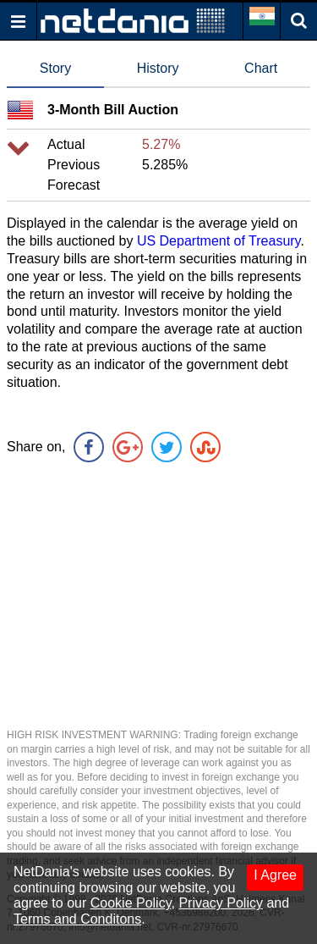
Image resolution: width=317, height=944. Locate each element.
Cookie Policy (131, 903)
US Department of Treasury (219, 241)
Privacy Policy (220, 903)
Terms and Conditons (77, 919)
